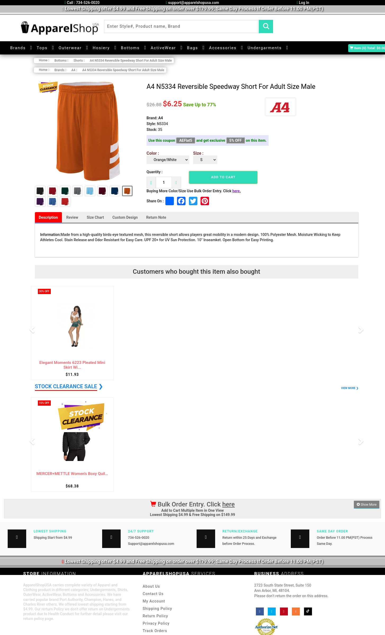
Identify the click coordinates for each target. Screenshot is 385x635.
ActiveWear (163, 47)
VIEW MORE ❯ (349, 388)
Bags (192, 47)
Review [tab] (72, 217)
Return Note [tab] (156, 217)
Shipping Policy (157, 608)
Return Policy (155, 616)
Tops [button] (42, 47)
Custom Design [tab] (125, 217)
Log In (303, 3)
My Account (154, 601)
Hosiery (101, 47)
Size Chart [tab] (95, 217)
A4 (160, 118)
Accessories (223, 47)
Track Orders (155, 631)
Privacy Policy (156, 623)
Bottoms (130, 47)
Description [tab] (48, 217)
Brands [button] (18, 47)
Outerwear (69, 47)
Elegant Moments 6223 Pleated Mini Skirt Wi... (72, 365)
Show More (367, 504)
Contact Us (153, 594)
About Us (151, 586)
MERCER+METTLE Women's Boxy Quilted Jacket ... (72, 474)
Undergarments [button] (265, 47)
